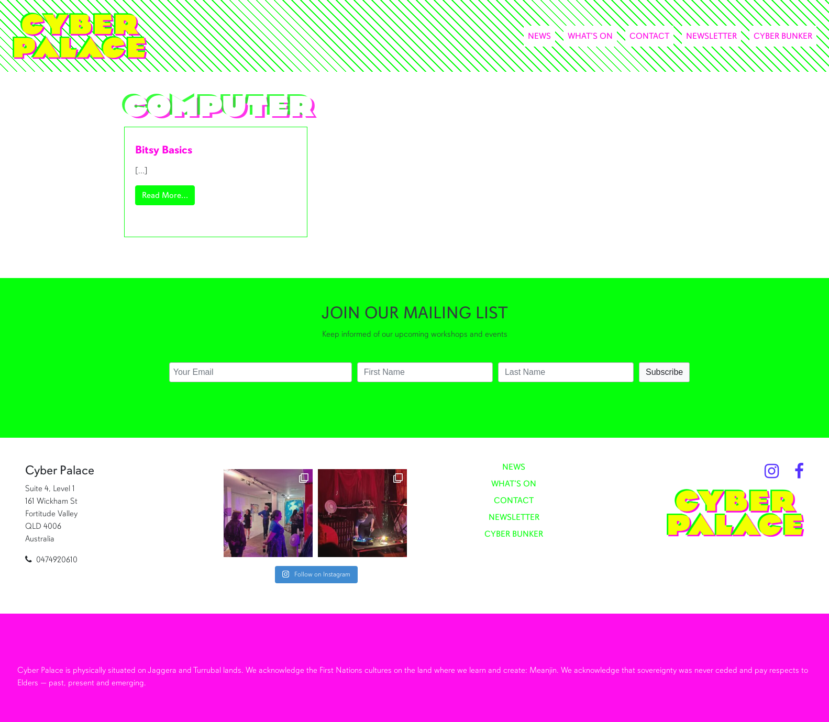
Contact (649, 36)
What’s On (590, 36)
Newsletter (711, 36)
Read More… (168, 194)
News (539, 36)
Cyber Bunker (783, 36)
